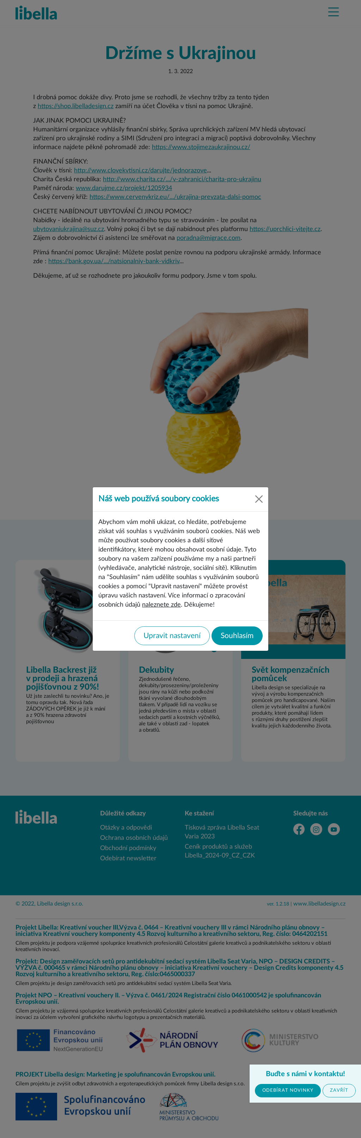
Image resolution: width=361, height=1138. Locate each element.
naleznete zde (161, 604)
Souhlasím (237, 635)
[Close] (258, 499)
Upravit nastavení (172, 635)
